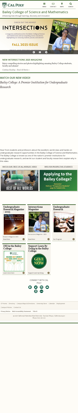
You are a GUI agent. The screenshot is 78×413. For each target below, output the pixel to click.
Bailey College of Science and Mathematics (35, 12)
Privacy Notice (5, 311)
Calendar (52, 304)
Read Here (6, 239)
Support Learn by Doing (36, 273)
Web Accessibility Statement (21, 311)
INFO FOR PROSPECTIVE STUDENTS (58, 167)
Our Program (57, 239)
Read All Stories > (23, 70)
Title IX (35, 311)
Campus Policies (6, 307)
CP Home (4, 304)
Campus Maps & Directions (26, 304)
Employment (61, 304)
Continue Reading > (9, 70)
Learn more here (8, 273)
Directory (12, 304)
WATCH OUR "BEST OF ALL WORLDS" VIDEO (19, 167)
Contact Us (17, 307)
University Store (42, 304)
